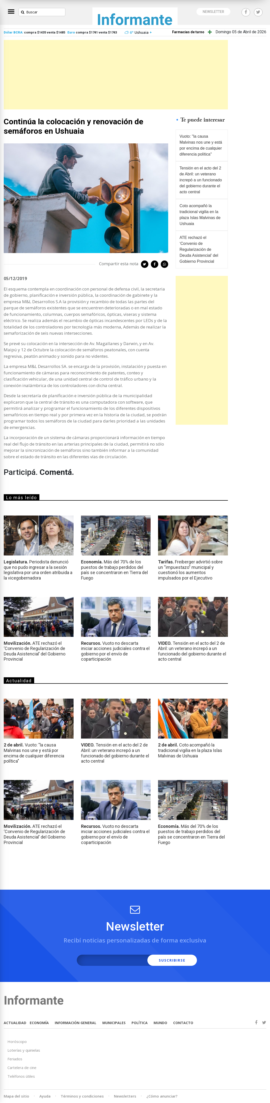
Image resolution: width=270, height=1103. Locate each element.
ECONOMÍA (39, 1022)
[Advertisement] (116, 74)
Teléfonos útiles (21, 1076)
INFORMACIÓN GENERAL (75, 1022)
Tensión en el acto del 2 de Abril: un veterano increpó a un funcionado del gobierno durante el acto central (201, 180)
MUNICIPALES (114, 1022)
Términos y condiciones (82, 1096)
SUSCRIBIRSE (172, 960)
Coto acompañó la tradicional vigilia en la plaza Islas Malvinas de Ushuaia (200, 215)
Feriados (14, 1058)
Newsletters (125, 1096)
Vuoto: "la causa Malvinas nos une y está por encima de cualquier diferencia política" (201, 145)
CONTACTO (183, 1022)
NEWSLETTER (213, 12)
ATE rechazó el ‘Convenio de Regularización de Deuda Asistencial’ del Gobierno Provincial (199, 249)
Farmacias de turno (188, 32)
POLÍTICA (140, 1022)
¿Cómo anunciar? (161, 1096)
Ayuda (45, 1096)
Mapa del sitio (16, 1096)
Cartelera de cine (21, 1067)
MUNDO (160, 1022)
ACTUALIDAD (15, 1022)
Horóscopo (17, 1041)
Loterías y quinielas (23, 1050)
